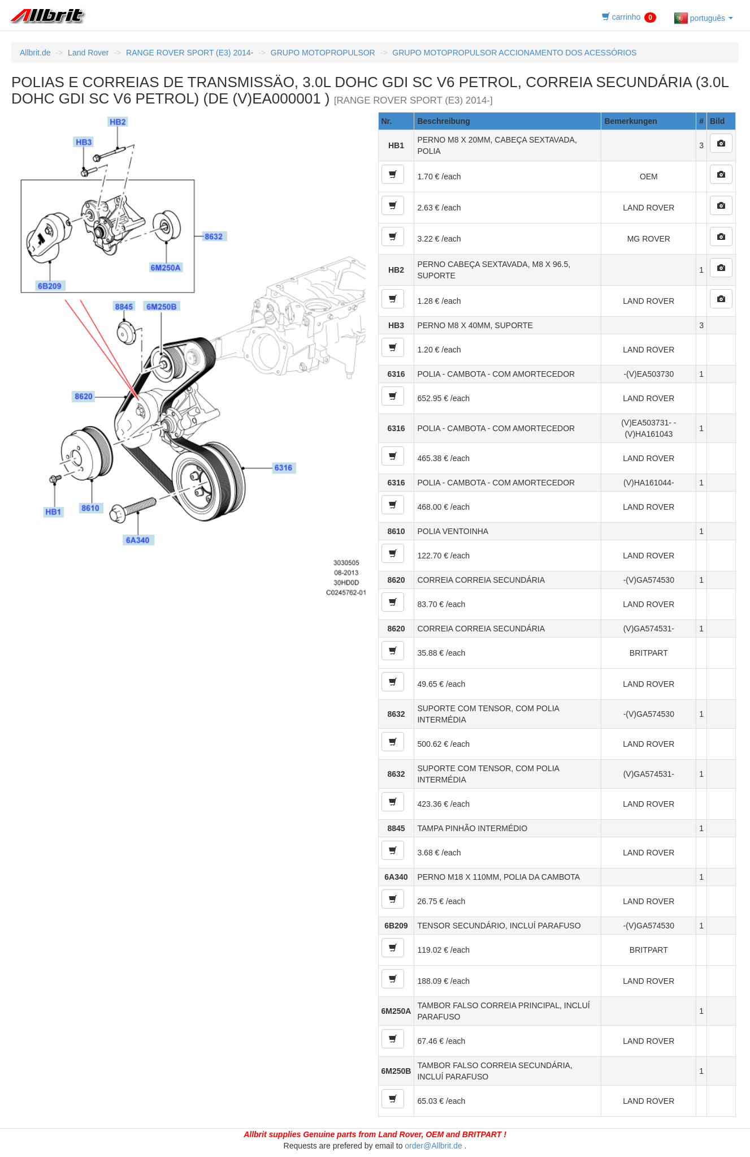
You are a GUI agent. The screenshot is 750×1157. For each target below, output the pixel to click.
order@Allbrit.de (433, 1145)
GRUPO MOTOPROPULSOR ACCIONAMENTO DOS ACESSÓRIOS (514, 52)
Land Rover (88, 52)
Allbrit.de (35, 52)
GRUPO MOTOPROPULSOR (323, 52)
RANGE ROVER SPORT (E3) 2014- (189, 52)
